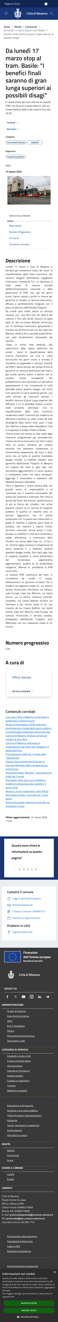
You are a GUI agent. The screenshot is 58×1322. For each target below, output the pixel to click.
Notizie (11, 1150)
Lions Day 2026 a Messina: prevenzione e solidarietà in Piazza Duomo (27, 719)
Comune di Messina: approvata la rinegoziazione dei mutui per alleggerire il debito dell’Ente (27, 746)
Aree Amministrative (18, 1016)
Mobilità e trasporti (17, 1090)
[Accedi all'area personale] (46, 4)
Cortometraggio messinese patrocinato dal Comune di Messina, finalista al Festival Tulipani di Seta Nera (28, 735)
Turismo (11, 1085)
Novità (17, 26)
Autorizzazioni (14, 1130)
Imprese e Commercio (18, 1071)
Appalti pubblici (15, 1076)
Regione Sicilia (12, 4)
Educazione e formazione (20, 1105)
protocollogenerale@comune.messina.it (31, 1215)
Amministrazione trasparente (22, 1266)
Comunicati (31, 26)
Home (7, 26)
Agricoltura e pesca (17, 1135)
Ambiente (12, 1120)
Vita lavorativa (14, 1066)
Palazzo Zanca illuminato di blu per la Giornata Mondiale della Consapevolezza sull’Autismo (27, 765)
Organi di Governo (16, 1011)
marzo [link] (23, 267)
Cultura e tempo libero (19, 1061)
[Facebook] (7, 997)
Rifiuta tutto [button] (29, 1310)
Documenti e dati (16, 1041)
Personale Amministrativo (20, 1036)
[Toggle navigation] (6, 13)
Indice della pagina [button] (19, 215)
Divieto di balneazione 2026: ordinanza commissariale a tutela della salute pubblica (28, 726)
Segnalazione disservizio (20, 1241)
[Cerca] (51, 13)
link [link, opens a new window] (12, 1296)
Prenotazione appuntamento (22, 1236)
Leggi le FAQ (13, 1246)
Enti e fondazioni (16, 1026)
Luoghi (10, 1174)
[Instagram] (31, 997)
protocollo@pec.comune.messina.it (25, 1218)
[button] (29, 1316)
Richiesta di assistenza (19, 1251)
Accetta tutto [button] (29, 1303)
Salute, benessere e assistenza (23, 1125)
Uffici (10, 1021)
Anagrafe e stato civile (19, 1056)
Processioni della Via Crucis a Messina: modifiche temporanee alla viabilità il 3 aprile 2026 (26, 783)
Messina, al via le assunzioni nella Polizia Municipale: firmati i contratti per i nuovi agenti (27, 795)
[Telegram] (48, 997)
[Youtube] (23, 997)
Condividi (13, 123)
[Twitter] (15, 997)
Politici (10, 1031)
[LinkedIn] (40, 997)
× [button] (54, 1272)
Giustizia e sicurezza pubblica (22, 1110)
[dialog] (29, 1295)
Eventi (10, 1179)
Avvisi (10, 1160)
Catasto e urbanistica (18, 1081)
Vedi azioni (14, 129)
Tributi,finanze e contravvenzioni (24, 1115)
